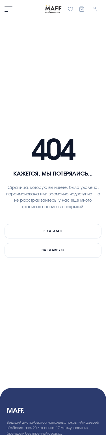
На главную (53, 250)
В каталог (53, 231)
